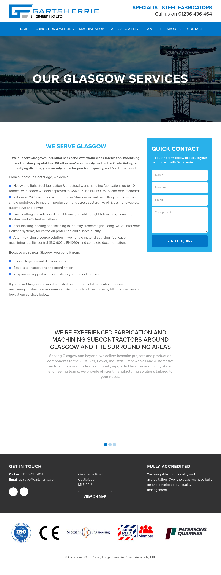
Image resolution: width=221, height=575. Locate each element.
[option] (41, 412)
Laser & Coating (123, 29)
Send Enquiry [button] (179, 241)
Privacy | (97, 557)
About (172, 29)
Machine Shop (91, 29)
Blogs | (107, 557)
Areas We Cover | (123, 557)
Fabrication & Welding (54, 29)
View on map (95, 496)
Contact (195, 29)
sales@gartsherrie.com (39, 479)
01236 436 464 (195, 14)
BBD (153, 557)
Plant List (152, 29)
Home (23, 29)
